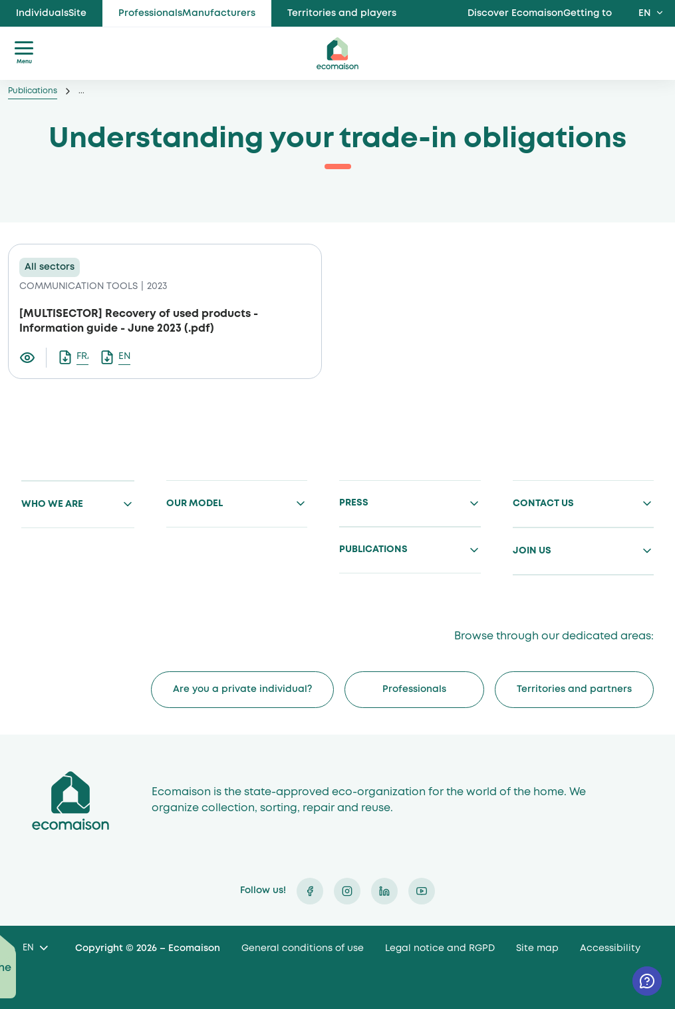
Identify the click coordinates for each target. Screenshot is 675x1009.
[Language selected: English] (35, 948)
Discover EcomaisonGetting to (540, 13)
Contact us (543, 503)
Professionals (414, 689)
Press (353, 503)
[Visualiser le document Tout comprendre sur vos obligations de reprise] (33, 358)
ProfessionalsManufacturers (186, 13)
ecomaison (337, 53)
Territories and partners (574, 689)
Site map (537, 948)
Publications (32, 91)
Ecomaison (70, 801)
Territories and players (341, 13)
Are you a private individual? (242, 689)
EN (644, 13)
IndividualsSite (51, 13)
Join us (532, 551)
